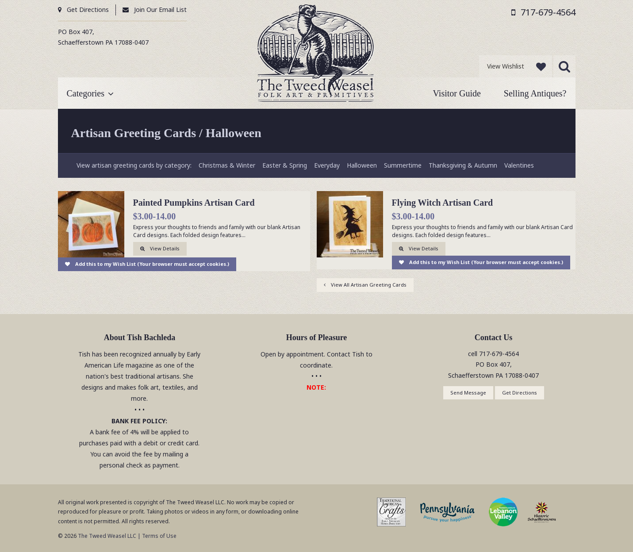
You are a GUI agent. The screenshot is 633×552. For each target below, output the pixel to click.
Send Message (468, 392)
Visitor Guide (457, 93)
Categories (86, 93)
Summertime (403, 165)
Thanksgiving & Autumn (463, 165)
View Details (165, 248)
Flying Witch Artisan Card (442, 202)
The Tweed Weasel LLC (106, 536)
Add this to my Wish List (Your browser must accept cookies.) (152, 264)
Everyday (327, 165)
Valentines (519, 165)
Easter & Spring (284, 165)
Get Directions (88, 9)
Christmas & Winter (227, 165)
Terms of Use (159, 536)
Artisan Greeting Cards (133, 133)
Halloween (362, 165)
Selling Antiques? (535, 93)
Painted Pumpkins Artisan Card (194, 202)
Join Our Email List (160, 9)
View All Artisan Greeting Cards (369, 284)
